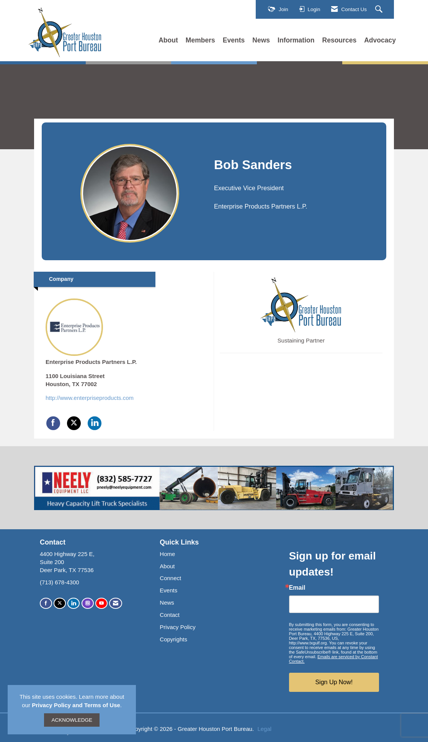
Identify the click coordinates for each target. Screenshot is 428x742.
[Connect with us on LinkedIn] (73, 603)
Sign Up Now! (334, 682)
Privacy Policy (177, 627)
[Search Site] (379, 9)
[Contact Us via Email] (115, 603)
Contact (170, 615)
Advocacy (380, 40)
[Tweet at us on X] (60, 603)
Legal (264, 729)
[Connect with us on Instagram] (88, 603)
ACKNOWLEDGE (71, 720)
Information (296, 40)
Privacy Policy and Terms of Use (76, 705)
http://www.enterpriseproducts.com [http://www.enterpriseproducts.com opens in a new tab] (90, 398)
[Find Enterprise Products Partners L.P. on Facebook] (53, 423)
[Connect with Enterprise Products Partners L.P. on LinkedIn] (94, 423)
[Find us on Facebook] (46, 603)
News (261, 40)
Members (200, 40)
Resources (339, 40)
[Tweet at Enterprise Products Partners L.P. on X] (74, 423)
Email (297, 588)
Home (167, 554)
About (168, 40)
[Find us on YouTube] (101, 603)
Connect (170, 578)
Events (234, 40)
